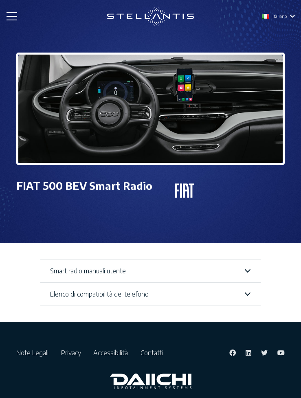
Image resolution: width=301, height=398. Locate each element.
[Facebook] (232, 353)
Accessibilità (112, 353)
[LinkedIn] (248, 353)
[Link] (150, 16)
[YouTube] (281, 353)
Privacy (72, 353)
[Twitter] (264, 353)
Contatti (152, 353)
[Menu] (11, 16)
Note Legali (34, 353)
